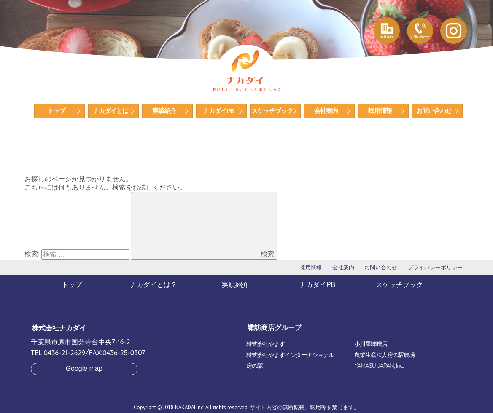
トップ (56, 110)
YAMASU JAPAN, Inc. (378, 366)
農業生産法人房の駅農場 (384, 355)
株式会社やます (265, 344)
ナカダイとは (110, 110)
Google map (84, 368)
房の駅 (254, 366)
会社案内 (326, 110)
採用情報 (380, 110)
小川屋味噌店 (370, 344)
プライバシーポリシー (435, 267)
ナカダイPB (218, 110)
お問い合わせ (434, 110)
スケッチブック (272, 110)
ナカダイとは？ (153, 284)
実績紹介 (164, 110)
